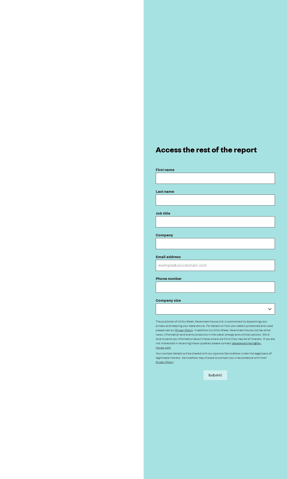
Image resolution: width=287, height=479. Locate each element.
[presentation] (143, 239)
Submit (215, 375)
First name (165, 169)
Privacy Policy (184, 330)
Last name (165, 191)
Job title (163, 213)
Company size (168, 300)
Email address (168, 256)
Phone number (169, 278)
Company (164, 235)
